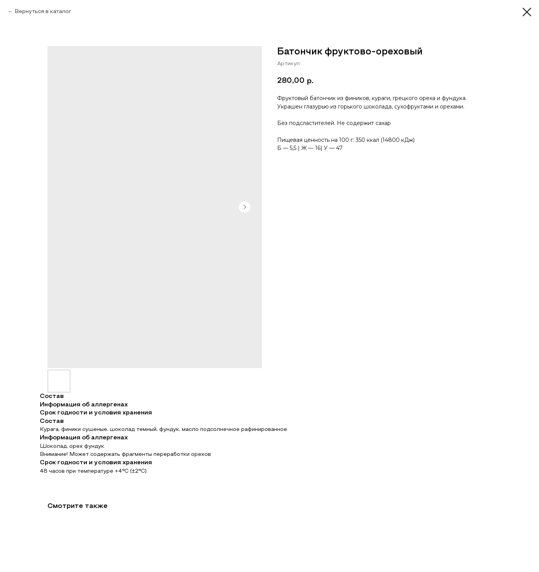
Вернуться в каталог (43, 11)
